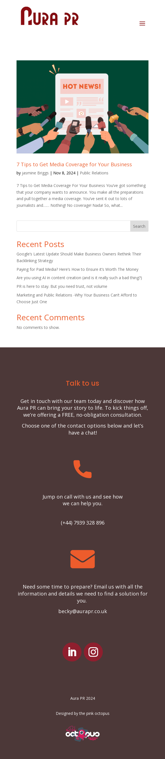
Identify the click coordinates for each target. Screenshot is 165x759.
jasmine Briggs (35, 172)
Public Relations (94, 172)
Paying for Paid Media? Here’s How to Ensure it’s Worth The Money (77, 269)
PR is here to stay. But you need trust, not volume (62, 286)
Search (139, 226)
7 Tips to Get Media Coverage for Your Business (74, 164)
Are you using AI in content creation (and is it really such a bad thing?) (79, 277)
